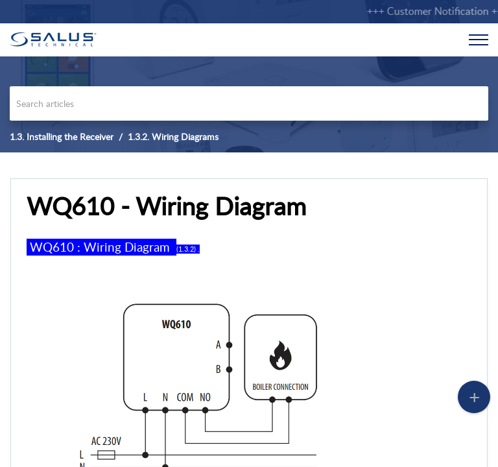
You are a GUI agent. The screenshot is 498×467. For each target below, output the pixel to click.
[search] (249, 103)
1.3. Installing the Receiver (61, 136)
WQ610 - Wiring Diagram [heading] (166, 206)
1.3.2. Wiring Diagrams (173, 136)
